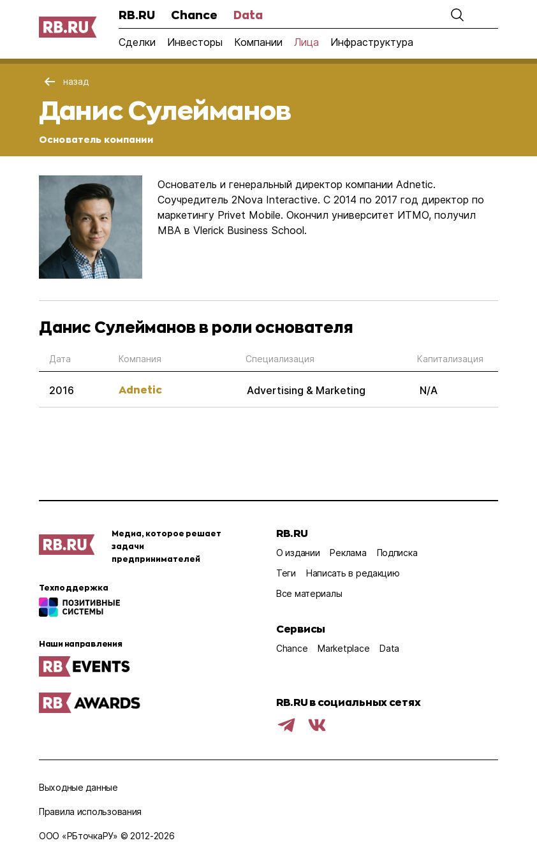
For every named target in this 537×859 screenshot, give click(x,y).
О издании (298, 552)
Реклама (348, 552)
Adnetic (140, 389)
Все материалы (309, 593)
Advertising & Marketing (306, 390)
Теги (286, 573)
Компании (258, 42)
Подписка (397, 552)
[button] (457, 15)
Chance (194, 14)
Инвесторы (195, 42)
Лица (306, 42)
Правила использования (90, 811)
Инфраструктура (371, 42)
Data (248, 14)
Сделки (137, 42)
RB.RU (137, 14)
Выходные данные (78, 787)
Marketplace (343, 648)
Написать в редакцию (353, 573)
